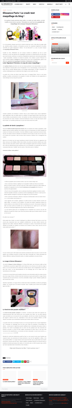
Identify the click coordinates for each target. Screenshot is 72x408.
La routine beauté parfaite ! (9, 381)
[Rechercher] (58, 63)
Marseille (49, 4)
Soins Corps (36, 398)
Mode (34, 4)
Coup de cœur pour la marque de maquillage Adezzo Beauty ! (38, 383)
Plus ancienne (44, 389)
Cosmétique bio (60, 27)
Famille (27, 405)
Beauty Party (59, 4)
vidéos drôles (64, 403)
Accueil (4, 10)
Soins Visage (29, 398)
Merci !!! (18, 1)
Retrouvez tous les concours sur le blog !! (58, 397)
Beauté (28, 4)
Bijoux (31, 402)
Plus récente (5, 389)
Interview (60, 29)
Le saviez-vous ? (55, 31)
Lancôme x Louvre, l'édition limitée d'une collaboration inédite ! (24, 383)
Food (27, 402)
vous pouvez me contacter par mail (9, 403)
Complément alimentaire (39, 400)
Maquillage (9, 10)
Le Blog (2, 1)
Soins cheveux (29, 400)
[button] (66, 4)
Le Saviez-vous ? (19, 4)
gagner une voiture (57, 399)
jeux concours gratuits (62, 400)
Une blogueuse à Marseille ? (10, 1)
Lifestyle (41, 4)
